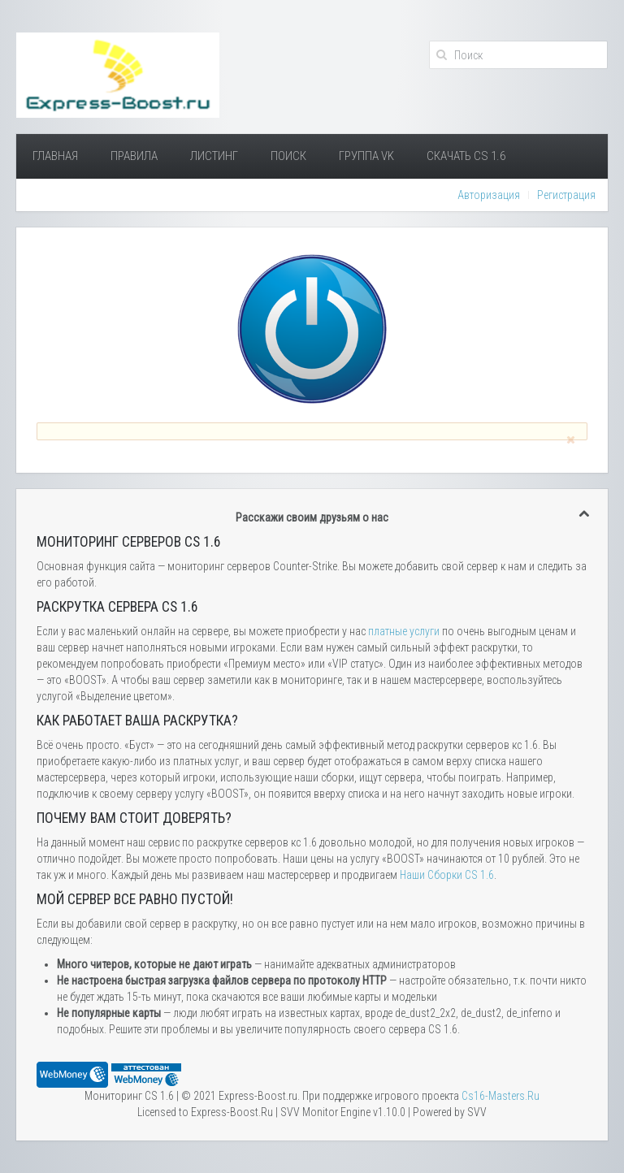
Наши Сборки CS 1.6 (447, 874)
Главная (55, 156)
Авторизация (488, 194)
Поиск (288, 156)
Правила (134, 156)
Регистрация (566, 194)
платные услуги (404, 631)
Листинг (214, 156)
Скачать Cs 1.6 (466, 156)
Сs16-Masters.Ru (501, 1095)
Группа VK (366, 156)
